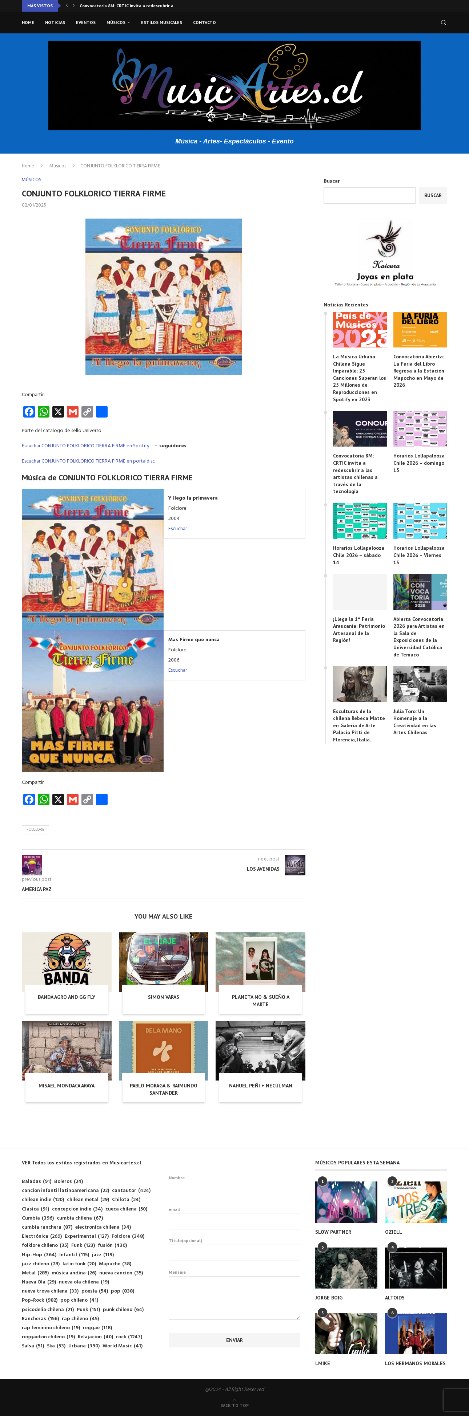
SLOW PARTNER (333, 1232)
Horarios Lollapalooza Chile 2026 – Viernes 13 (419, 555)
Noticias (55, 22)
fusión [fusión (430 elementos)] (112, 1245)
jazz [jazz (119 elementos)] (103, 1255)
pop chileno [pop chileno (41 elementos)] (79, 1300)
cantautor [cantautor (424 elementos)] (131, 1190)
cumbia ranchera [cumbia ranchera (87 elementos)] (47, 1227)
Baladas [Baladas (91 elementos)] (36, 1181)
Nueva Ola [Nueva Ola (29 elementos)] (39, 1282)
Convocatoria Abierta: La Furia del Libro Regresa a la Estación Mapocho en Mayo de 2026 (418, 370)
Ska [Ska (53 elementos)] (56, 1346)
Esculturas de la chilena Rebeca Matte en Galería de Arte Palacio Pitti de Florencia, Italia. (359, 725)
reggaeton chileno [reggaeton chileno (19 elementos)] (48, 1337)
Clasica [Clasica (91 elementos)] (35, 1209)
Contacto (204, 22)
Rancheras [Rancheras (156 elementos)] (40, 1318)
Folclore (35, 829)
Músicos (116, 22)
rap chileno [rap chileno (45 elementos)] (80, 1318)
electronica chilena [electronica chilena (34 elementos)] (103, 1227)
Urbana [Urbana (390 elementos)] (84, 1346)
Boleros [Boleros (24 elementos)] (68, 1181)
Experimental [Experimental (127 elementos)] (87, 1236)
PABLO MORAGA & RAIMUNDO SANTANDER (163, 1089)
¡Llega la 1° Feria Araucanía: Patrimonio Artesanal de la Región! (359, 630)
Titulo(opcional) (235, 1249)
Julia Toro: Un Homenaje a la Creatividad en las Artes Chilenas (414, 722)
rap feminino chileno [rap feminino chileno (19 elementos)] (51, 1327)
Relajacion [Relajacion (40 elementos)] (95, 1337)
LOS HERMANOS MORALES (415, 1363)
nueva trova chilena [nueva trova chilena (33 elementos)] (50, 1291)
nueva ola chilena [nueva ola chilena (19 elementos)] (84, 1282)
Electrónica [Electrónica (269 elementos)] (42, 1236)
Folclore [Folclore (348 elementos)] (128, 1236)
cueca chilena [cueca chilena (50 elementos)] (126, 1209)
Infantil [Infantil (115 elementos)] (74, 1255)
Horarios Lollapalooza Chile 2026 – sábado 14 (358, 555)
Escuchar (177, 529)
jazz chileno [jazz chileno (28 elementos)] (41, 1264)
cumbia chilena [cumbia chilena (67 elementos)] (80, 1218)
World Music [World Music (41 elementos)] (123, 1346)
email (235, 1218)
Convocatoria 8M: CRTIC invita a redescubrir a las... (132, 5)
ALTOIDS (395, 1297)
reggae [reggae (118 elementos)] (97, 1327)
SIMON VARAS (163, 997)
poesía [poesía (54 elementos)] (94, 1291)
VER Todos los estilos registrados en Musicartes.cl (81, 1162)
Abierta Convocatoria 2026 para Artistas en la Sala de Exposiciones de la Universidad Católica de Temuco (419, 637)
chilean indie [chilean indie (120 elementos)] (43, 1199)
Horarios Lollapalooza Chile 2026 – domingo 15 (419, 462)
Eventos (86, 22)
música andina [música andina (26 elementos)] (74, 1273)
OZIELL (393, 1232)
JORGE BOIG (328, 1297)
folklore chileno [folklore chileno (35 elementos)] (45, 1245)
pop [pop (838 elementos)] (122, 1291)
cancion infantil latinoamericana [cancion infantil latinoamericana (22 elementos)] (65, 1190)
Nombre (235, 1186)
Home (28, 22)
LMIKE (322, 1363)
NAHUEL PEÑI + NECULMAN (260, 1085)
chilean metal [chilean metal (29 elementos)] (88, 1199)
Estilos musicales (161, 22)
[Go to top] (234, 1405)
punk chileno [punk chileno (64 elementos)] (123, 1309)
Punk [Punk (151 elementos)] (88, 1309)
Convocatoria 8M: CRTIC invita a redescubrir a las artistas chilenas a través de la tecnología (355, 473)
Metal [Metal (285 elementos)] (35, 1273)
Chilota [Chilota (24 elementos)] (126, 1199)
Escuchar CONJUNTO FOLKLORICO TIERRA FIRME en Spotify (85, 446)
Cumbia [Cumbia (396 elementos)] (38, 1218)
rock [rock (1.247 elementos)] (129, 1337)
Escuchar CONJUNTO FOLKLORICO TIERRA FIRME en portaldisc (88, 461)
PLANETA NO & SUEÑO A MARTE (260, 1001)
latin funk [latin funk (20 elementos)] (79, 1264)
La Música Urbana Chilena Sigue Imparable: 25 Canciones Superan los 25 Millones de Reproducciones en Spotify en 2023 (359, 378)
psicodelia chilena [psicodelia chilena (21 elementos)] (48, 1309)
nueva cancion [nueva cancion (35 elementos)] (121, 1273)
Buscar (332, 181)
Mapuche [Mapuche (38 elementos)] (115, 1264)
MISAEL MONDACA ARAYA (67, 1085)
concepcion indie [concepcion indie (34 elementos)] (77, 1209)
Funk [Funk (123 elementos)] (83, 1245)
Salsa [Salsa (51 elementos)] (33, 1346)
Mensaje (235, 1276)
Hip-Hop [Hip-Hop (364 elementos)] (39, 1255)
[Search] (443, 22)
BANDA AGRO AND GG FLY (66, 997)
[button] (67, 6)
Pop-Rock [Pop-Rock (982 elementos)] (39, 1300)
